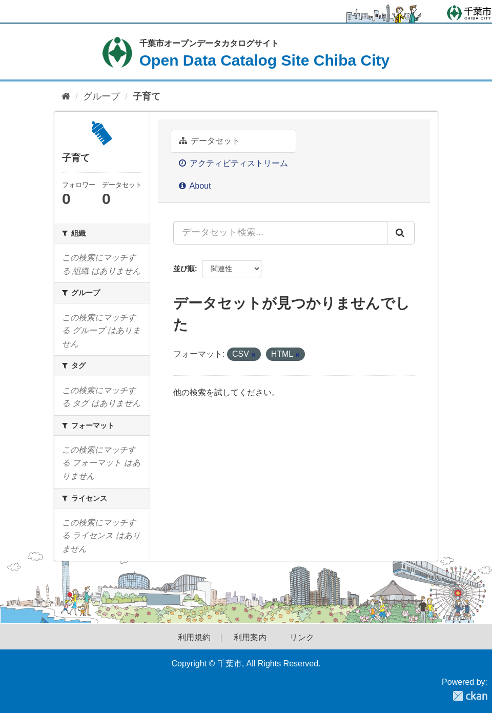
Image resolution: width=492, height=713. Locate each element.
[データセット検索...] (280, 233)
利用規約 (194, 638)
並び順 (184, 268)
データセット (209, 140)
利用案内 (250, 638)
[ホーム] (65, 96)
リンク (302, 638)
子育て (146, 96)
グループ (101, 96)
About (195, 185)
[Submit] (401, 233)
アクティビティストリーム (233, 163)
